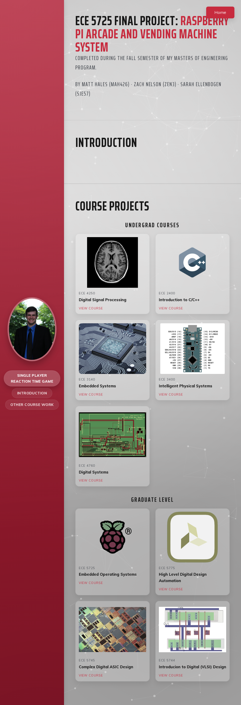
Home (220, 12)
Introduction (32, 393)
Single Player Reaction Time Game (32, 378)
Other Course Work (31, 404)
